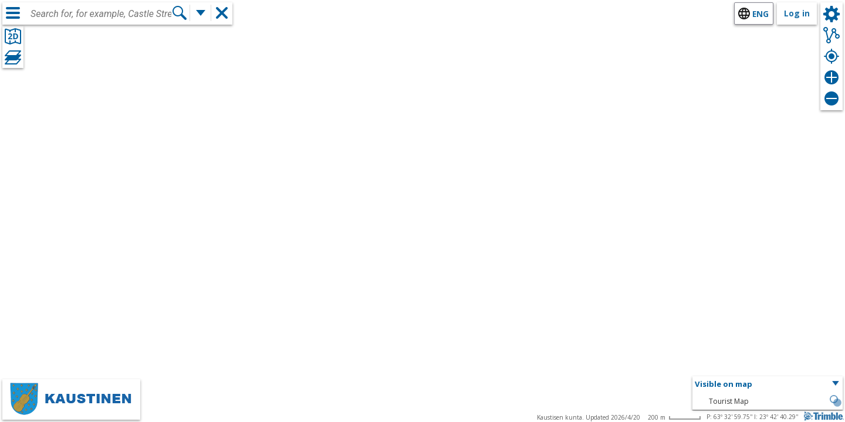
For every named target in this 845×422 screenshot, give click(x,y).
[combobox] (101, 14)
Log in (797, 13)
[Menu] (13, 13)
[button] (767, 384)
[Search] (179, 13)
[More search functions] (200, 13)
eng (760, 13)
